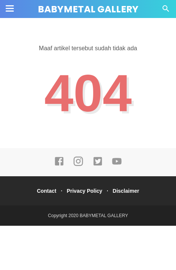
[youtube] (116, 164)
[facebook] (59, 164)
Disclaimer (126, 191)
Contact (46, 191)
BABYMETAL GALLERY (88, 9)
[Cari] (165, 11)
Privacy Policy (84, 191)
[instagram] (78, 164)
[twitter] (97, 164)
